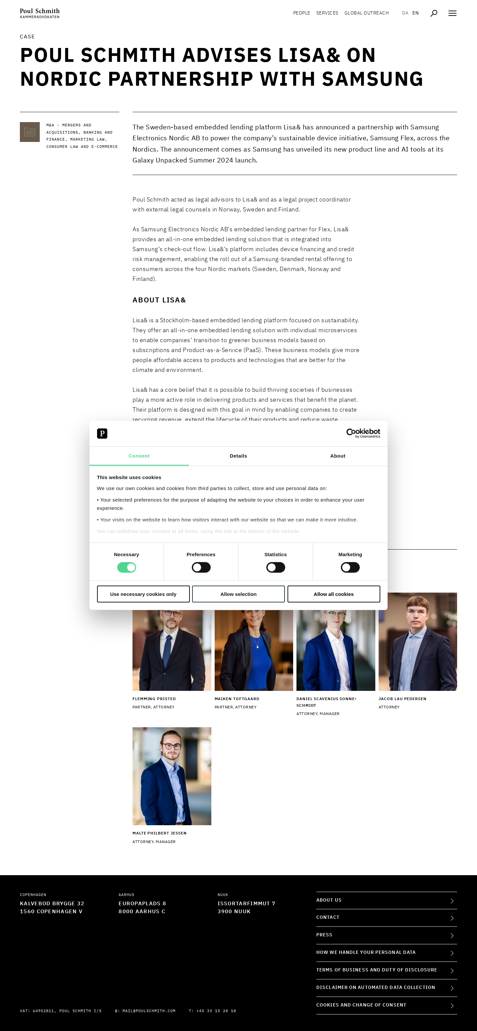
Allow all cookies (334, 594)
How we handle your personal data (366, 952)
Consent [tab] (139, 456)
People (301, 13)
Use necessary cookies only (143, 594)
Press (324, 935)
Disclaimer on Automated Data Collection (375, 987)
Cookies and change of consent (361, 1005)
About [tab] (337, 456)
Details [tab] (238, 456)
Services (327, 13)
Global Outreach (366, 13)
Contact (328, 917)
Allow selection (238, 594)
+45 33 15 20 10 (216, 1011)
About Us (329, 900)
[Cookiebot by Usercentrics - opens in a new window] (351, 433)
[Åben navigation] (452, 13)
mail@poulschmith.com (149, 1011)
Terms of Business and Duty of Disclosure (376, 970)
